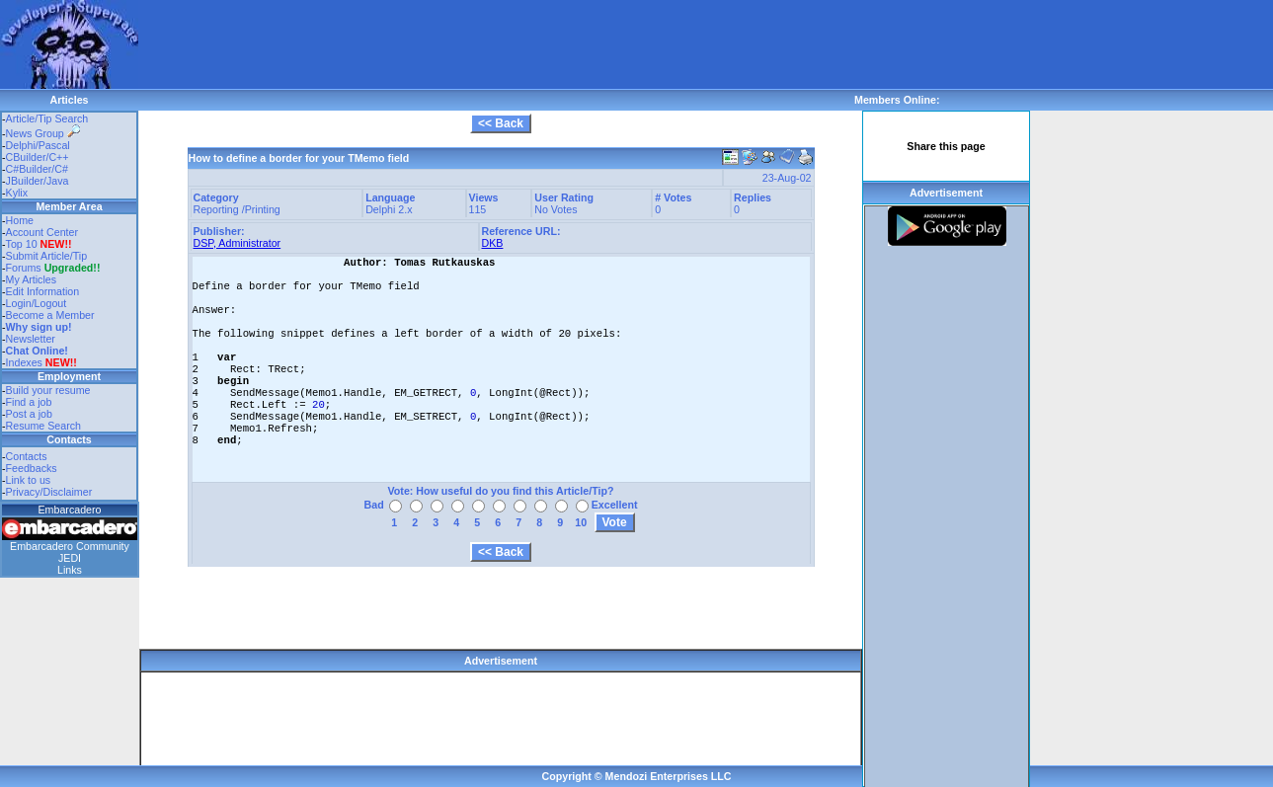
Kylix (17, 192)
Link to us (28, 480)
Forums (53, 268)
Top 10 (22, 244)
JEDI (69, 558)
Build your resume (48, 390)
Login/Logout (36, 303)
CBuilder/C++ (37, 157)
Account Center (42, 232)
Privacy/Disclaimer (49, 492)
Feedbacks (31, 468)
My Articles (31, 279)
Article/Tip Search (47, 118)
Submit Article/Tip (47, 256)
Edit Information (43, 291)
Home (20, 220)
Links (69, 570)
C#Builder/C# (37, 169)
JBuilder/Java (37, 181)
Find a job (29, 402)
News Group (43, 133)
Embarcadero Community (69, 546)
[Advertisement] (497, 44)
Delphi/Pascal (38, 145)
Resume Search (43, 426)
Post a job (29, 414)
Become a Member (50, 315)
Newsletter (30, 339)
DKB (493, 243)
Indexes (24, 362)
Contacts (26, 456)
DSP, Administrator (237, 243)
